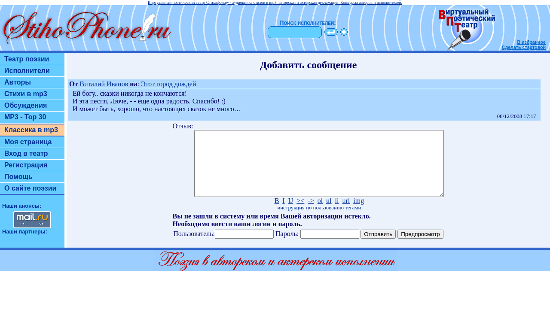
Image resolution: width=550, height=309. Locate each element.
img (358, 213)
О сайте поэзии (30, 188)
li (337, 213)
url (346, 213)
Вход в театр (26, 153)
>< (300, 213)
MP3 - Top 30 (25, 117)
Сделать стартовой (524, 47)
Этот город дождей (168, 84)
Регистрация (25, 165)
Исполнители (27, 70)
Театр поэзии (26, 59)
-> (311, 213)
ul (328, 213)
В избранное (531, 42)
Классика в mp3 (31, 129)
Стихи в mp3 (25, 93)
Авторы (17, 82)
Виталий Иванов (103, 84)
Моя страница (28, 141)
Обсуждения (25, 105)
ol (320, 213)
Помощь (18, 176)
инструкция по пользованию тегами (319, 221)
